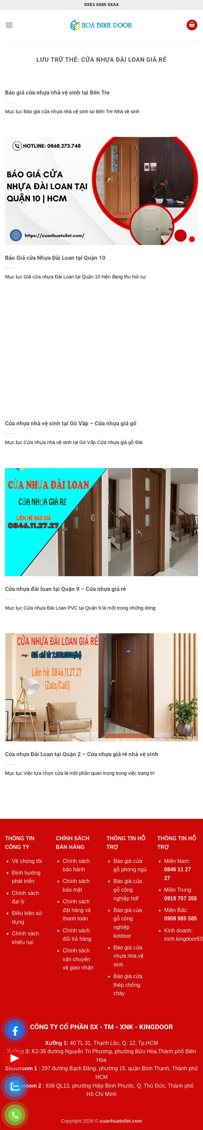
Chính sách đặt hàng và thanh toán (77, 910)
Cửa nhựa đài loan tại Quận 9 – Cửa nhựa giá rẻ (65, 589)
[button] (9, 25)
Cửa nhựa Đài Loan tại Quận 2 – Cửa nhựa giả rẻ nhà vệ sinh (81, 754)
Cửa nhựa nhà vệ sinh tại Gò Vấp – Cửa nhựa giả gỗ (71, 423)
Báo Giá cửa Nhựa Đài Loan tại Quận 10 (55, 258)
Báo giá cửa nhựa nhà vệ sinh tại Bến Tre (57, 92)
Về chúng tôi (27, 861)
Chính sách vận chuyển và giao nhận (78, 959)
